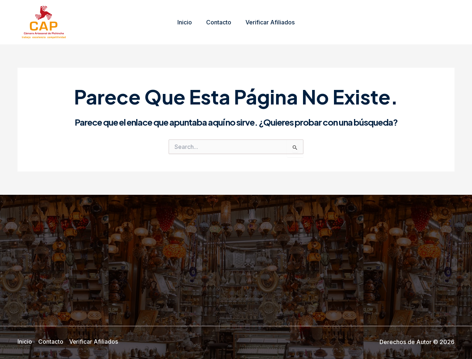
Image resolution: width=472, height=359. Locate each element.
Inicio (187, 22)
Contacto (218, 22)
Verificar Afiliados (267, 22)
